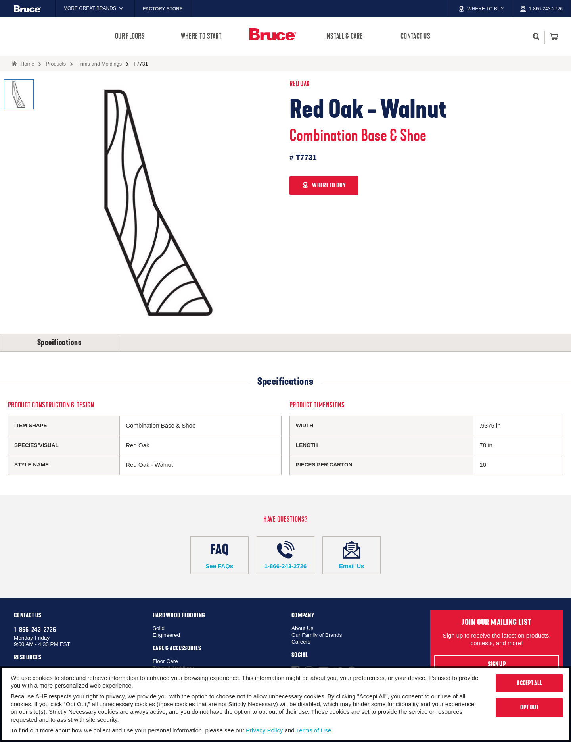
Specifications (59, 342)
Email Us (351, 555)
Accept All (529, 683)
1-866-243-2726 (285, 555)
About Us (302, 628)
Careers (300, 642)
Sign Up (497, 664)
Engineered (166, 635)
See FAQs (219, 555)
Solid (159, 628)
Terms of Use (313, 730)
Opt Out (529, 707)
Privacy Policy (264, 730)
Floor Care (165, 661)
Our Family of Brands (316, 635)
